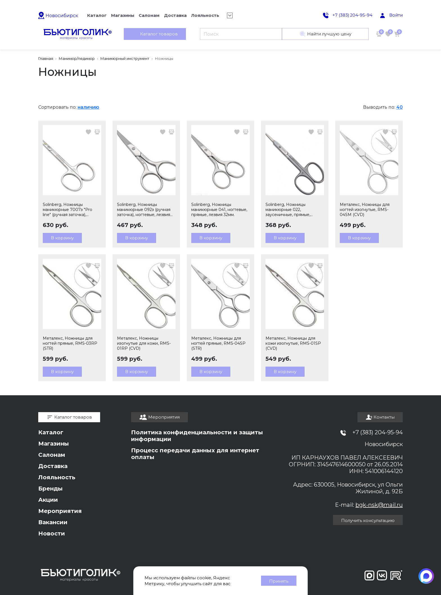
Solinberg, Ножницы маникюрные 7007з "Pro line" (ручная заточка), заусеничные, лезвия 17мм (69, 209)
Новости (51, 533)
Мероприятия (60, 511)
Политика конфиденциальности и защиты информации (197, 435)
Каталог (50, 432)
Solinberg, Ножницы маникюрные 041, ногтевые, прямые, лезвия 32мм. (219, 209)
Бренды (50, 488)
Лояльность (56, 477)
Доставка (53, 466)
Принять (278, 581)
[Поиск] (241, 34)
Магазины (53, 443)
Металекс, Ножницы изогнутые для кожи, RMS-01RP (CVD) (144, 343)
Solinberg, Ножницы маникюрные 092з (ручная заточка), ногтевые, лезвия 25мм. (143, 209)
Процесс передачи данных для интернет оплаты (195, 453)
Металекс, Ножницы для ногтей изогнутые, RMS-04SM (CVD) (365, 209)
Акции (48, 499)
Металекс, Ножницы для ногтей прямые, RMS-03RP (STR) (70, 343)
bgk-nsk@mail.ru (379, 504)
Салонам (51, 454)
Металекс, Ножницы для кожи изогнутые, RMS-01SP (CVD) (293, 343)
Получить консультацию (368, 520)
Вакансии (53, 522)
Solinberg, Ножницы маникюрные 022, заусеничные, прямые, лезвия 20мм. (288, 209)
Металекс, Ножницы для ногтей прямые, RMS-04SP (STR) (218, 343)
